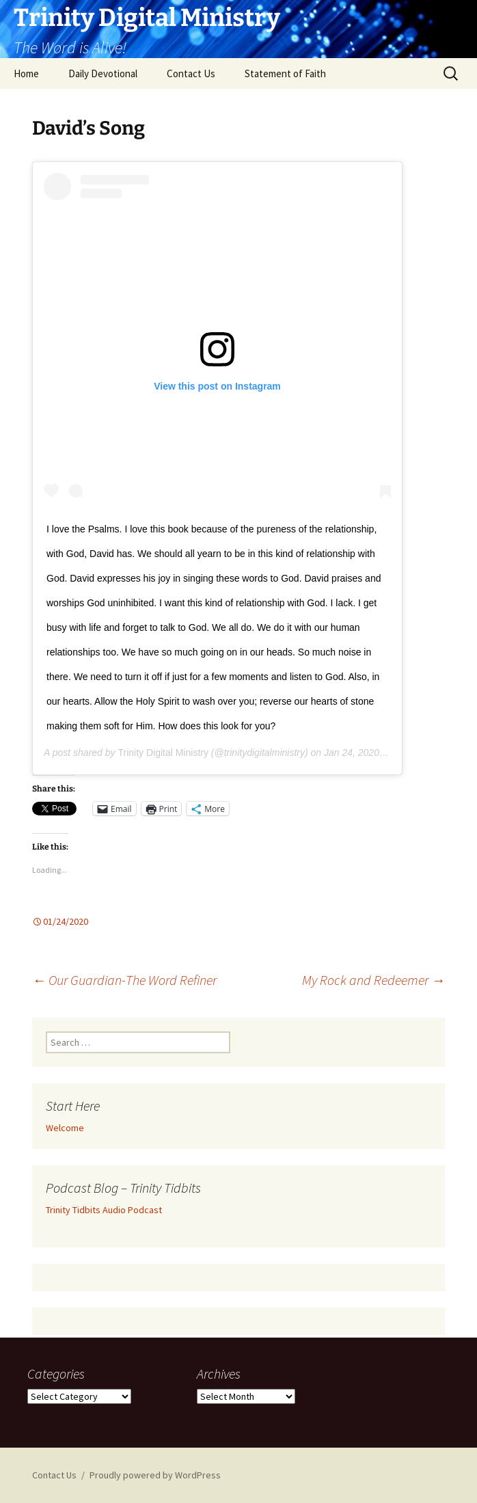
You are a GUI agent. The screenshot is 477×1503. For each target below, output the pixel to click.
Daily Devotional (102, 73)
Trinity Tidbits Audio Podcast (104, 1210)
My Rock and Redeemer (373, 979)
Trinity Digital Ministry (163, 752)
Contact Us (191, 73)
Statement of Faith (285, 73)
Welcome (65, 1128)
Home (26, 73)
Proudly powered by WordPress (155, 1475)
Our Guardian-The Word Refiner (124, 979)
